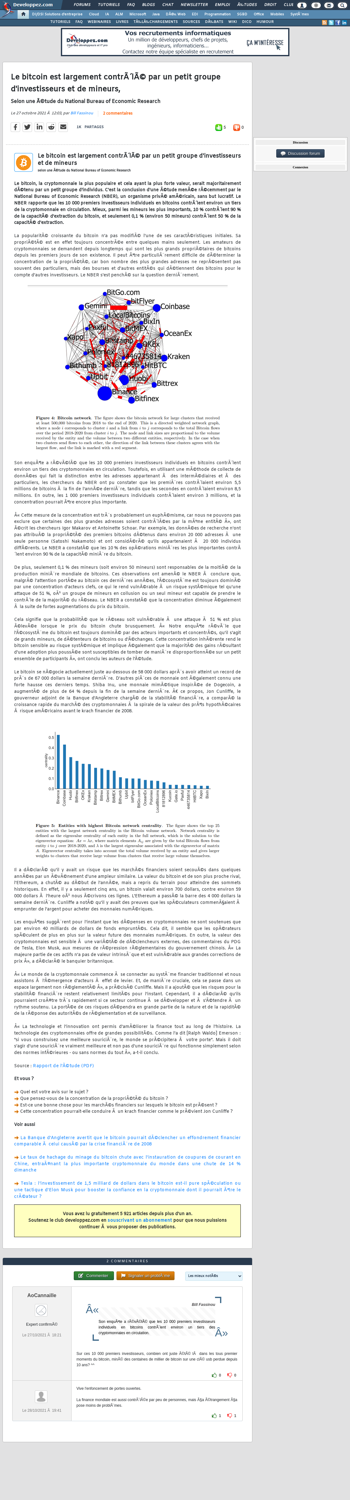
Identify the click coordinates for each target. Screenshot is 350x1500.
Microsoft (137, 14)
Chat (168, 5)
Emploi (222, 5)
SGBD (242, 14)
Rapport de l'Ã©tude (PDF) (63, 1066)
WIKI (232, 22)
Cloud (94, 14)
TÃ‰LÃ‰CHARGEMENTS (155, 22)
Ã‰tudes (247, 5)
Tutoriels (108, 5)
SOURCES (191, 22)
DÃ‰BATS (214, 22)
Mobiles (277, 14)
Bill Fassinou (81, 113)
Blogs (148, 5)
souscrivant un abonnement (140, 1221)
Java (155, 14)
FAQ (131, 5)
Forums (82, 5)
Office (259, 14)
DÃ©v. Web (176, 14)
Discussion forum (300, 153)
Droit (270, 5)
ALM (119, 14)
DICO (246, 22)
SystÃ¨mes (299, 14)
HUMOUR (265, 22)
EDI (195, 14)
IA (107, 14)
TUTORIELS (60, 22)
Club (288, 5)
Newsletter (194, 5)
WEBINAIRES (99, 22)
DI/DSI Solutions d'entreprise (57, 14)
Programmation (217, 14)
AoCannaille (41, 1295)
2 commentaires (117, 113)
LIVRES (122, 22)
